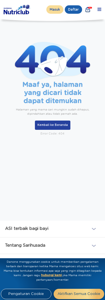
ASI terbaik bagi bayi (26, 229)
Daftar (73, 9)
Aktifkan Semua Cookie (79, 294)
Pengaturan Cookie (26, 294)
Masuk (55, 9)
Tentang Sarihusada (25, 245)
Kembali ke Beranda (52, 125)
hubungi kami (51, 275)
